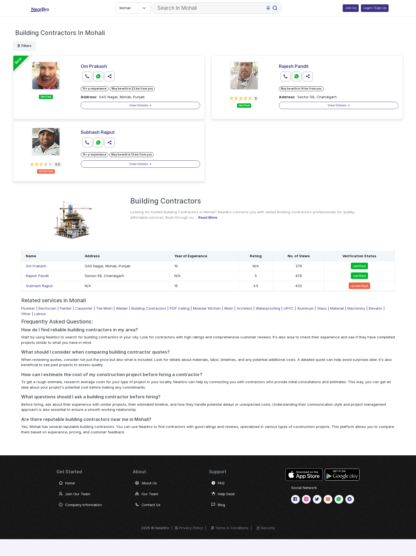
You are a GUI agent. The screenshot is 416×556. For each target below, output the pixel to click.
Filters (24, 45)
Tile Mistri (104, 308)
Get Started (69, 471)
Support (217, 471)
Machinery (356, 308)
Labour (40, 314)
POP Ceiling (180, 308)
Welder (122, 308)
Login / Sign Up (374, 8)
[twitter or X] (317, 499)
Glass (322, 308)
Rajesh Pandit (294, 66)
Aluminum (305, 308)
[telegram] (349, 499)
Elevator (375, 308)
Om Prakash (94, 66)
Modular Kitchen (207, 308)
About (139, 471)
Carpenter (84, 308)
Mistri (228, 308)
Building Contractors (148, 308)
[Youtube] (328, 499)
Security (268, 528)
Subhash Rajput (98, 132)
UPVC (289, 308)
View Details (140, 105)
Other (26, 314)
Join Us (350, 8)
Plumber (28, 308)
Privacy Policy (191, 528)
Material (337, 308)
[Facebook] (295, 499)
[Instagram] (306, 499)
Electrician (47, 308)
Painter (66, 308)
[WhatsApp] (339, 499)
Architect (244, 308)
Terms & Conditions (231, 528)
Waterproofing (268, 308)
